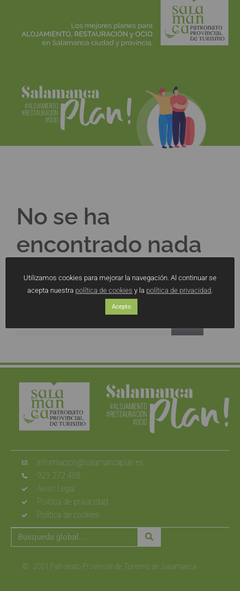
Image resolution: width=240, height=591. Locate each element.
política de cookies (104, 290)
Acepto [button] (121, 306)
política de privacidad (178, 290)
